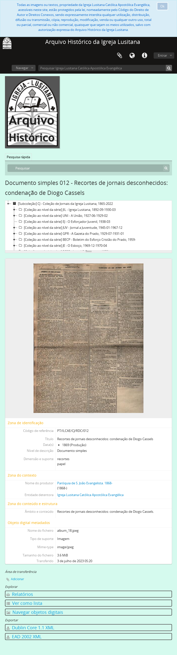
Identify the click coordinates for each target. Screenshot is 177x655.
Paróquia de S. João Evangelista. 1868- (84, 483)
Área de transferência (119, 55)
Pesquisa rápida (18, 157)
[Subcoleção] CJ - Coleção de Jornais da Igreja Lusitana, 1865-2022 (62, 204)
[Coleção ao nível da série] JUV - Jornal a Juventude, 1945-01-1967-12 (69, 228)
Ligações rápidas (144, 55)
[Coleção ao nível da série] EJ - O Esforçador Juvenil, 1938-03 (63, 222)
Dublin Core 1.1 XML (30, 628)
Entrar (162, 55)
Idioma (132, 55)
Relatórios (19, 594)
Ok (162, 6)
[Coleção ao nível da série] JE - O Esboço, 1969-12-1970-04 (62, 246)
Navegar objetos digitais (34, 612)
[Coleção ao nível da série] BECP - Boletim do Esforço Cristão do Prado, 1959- (76, 240)
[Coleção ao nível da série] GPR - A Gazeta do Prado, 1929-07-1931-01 (70, 234)
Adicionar (17, 579)
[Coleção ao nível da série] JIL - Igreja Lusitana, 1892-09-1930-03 (66, 210)
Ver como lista (24, 603)
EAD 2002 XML (24, 637)
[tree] (88, 226)
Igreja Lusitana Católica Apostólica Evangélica (90, 495)
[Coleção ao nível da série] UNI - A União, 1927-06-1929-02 (62, 216)
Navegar (22, 68)
